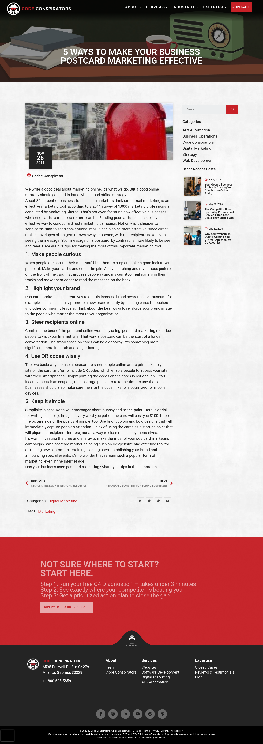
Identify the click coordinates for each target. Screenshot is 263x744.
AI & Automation (154, 682)
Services (157, 7)
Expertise (215, 7)
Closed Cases (206, 667)
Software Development (160, 672)
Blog (198, 677)
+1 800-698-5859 (57, 680)
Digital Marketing (62, 501)
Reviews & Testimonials (215, 672)
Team (110, 667)
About (133, 7)
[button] (140, 500)
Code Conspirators (121, 672)
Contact (241, 7)
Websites (149, 667)
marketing (46, 511)
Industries (185, 7)
